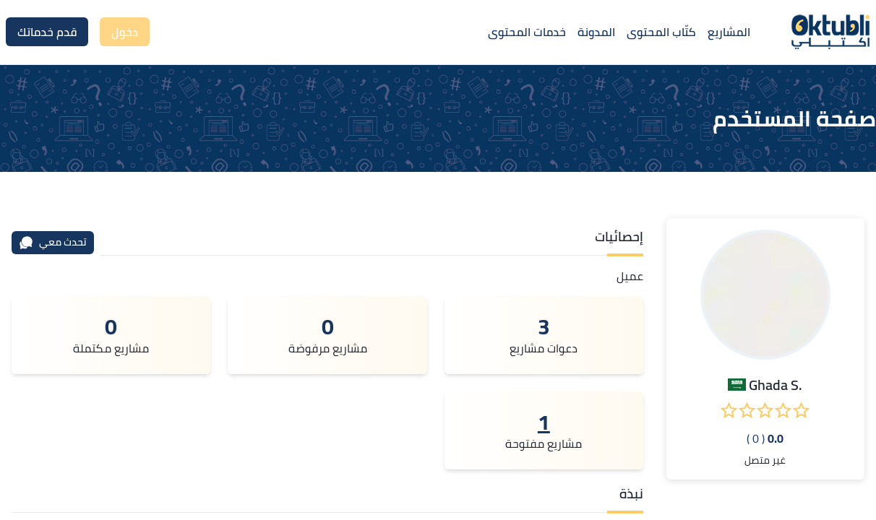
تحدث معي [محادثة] (53, 242)
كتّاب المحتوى (661, 32)
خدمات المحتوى (527, 32)
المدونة (596, 32)
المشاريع (729, 32)
